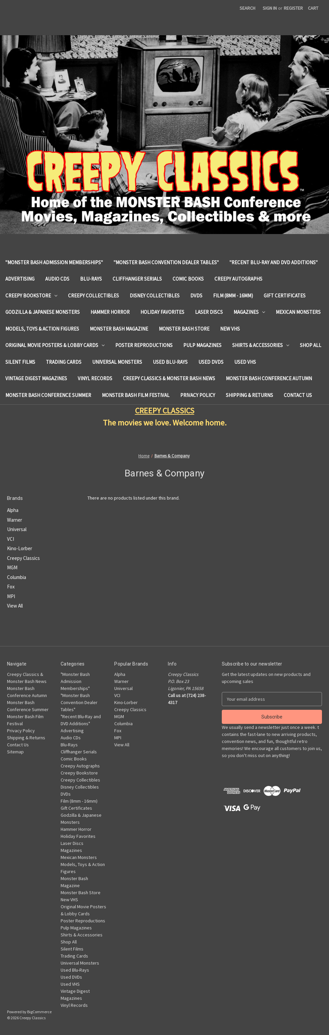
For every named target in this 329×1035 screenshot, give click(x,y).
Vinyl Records (95, 378)
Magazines (249, 312)
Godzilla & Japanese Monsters (42, 312)
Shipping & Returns (249, 395)
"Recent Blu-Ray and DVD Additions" (273, 262)
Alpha (12, 510)
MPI (11, 596)
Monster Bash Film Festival (136, 395)
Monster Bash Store (184, 329)
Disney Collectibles (155, 295)
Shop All (310, 345)
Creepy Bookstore (31, 295)
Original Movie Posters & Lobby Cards (55, 345)
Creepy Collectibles (93, 295)
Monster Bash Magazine (119, 329)
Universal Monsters (117, 362)
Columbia (16, 577)
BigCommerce (39, 1011)
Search (247, 8)
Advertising (20, 279)
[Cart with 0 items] (313, 8)
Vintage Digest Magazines (36, 378)
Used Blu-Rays (170, 362)
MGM (12, 567)
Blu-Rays (91, 279)
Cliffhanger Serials (137, 279)
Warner (14, 520)
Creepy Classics (23, 558)
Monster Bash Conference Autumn (269, 378)
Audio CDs (57, 279)
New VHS (230, 329)
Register (293, 8)
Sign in (270, 8)
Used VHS (245, 362)
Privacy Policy (197, 395)
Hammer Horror (110, 312)
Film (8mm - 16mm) (233, 295)
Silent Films (20, 362)
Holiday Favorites (162, 312)
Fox (11, 586)
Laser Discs (209, 312)
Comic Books (188, 279)
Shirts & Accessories (260, 345)
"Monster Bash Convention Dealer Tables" (166, 262)
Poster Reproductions (144, 345)
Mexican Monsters (298, 312)
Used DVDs (210, 362)
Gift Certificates (285, 295)
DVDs (196, 295)
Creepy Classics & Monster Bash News (169, 378)
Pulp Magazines (202, 345)
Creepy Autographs (238, 279)
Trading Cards (63, 362)
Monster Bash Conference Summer (48, 395)
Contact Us (298, 395)
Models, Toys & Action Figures (42, 329)
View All (15, 605)
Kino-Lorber (19, 548)
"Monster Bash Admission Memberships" (54, 262)
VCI (10, 539)
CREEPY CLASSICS (164, 410)
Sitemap (15, 752)
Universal (16, 529)
